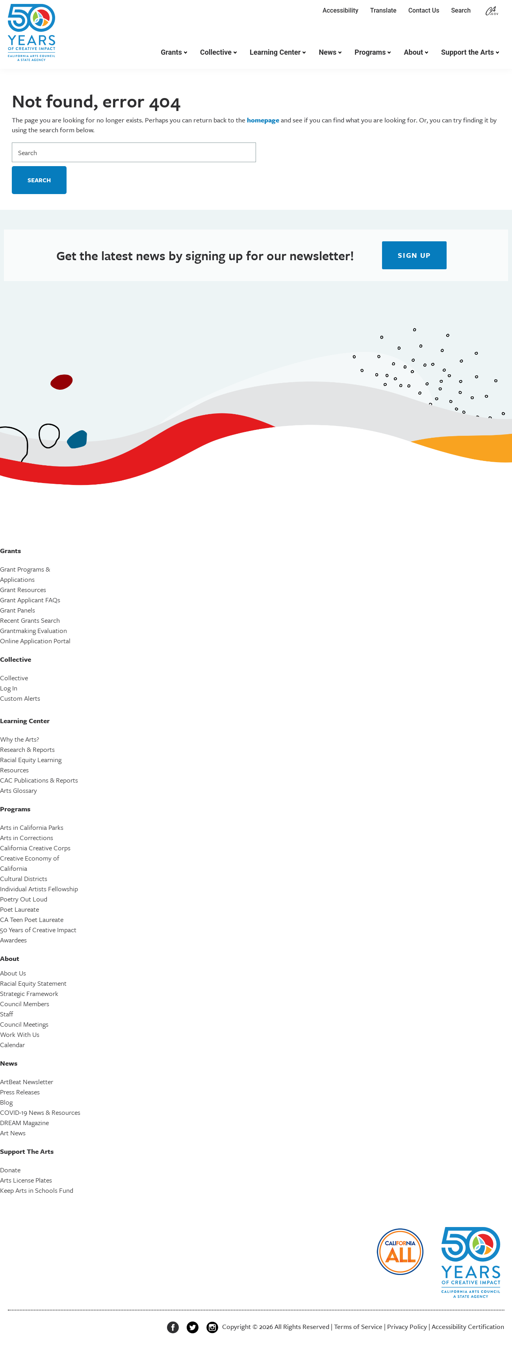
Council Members (24, 1004)
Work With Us (19, 1034)
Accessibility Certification (468, 1326)
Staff (6, 1014)
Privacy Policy (407, 1326)
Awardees (13, 940)
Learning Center (275, 52)
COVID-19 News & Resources (40, 1112)
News (327, 52)
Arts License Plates (26, 1180)
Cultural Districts (23, 878)
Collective (216, 52)
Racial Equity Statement (33, 983)
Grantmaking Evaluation (33, 630)
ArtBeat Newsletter (26, 1081)
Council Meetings (24, 1024)
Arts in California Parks (31, 827)
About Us (13, 973)
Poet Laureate (19, 909)
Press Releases (20, 1092)
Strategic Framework (29, 993)
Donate (10, 1170)
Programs (370, 52)
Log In (8, 688)
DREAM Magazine (24, 1122)
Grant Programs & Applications (25, 574)
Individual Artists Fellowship (39, 889)
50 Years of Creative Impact (38, 930)
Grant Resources (23, 589)
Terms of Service (358, 1326)
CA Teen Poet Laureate (31, 919)
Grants (171, 52)
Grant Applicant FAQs (30, 600)
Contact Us (424, 10)
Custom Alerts (20, 698)
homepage (263, 120)
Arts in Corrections (26, 837)
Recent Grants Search (30, 620)
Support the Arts (467, 52)
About (413, 52)
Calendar (12, 1044)
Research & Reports (27, 749)
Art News (13, 1133)
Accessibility (340, 10)
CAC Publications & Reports (39, 780)
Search (462, 10)
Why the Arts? (19, 739)
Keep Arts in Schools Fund (36, 1190)
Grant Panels (17, 610)
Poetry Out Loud (23, 899)
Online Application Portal (35, 641)
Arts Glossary (18, 790)
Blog (6, 1102)
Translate (383, 10)
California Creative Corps (35, 848)
